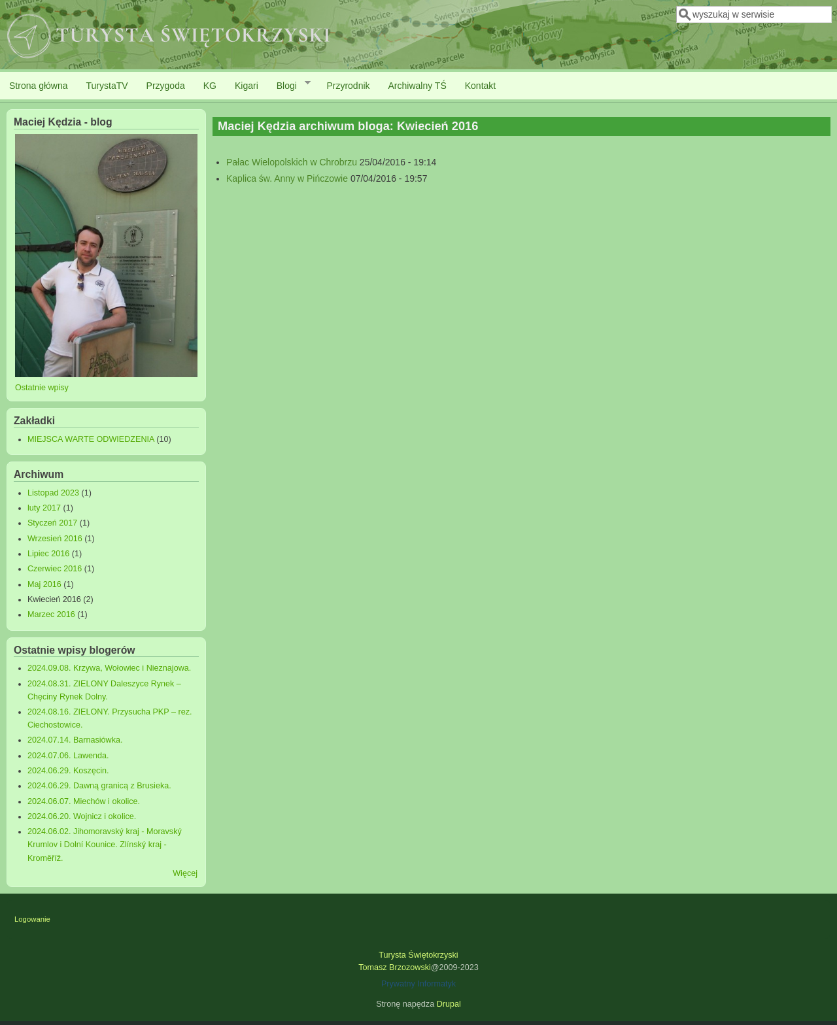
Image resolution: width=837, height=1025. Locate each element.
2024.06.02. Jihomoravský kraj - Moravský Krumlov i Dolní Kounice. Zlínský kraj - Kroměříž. (104, 844)
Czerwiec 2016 (54, 568)
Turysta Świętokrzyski (418, 955)
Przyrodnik (347, 85)
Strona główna (38, 85)
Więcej (185, 873)
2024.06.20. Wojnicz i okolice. (81, 816)
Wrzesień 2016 (54, 538)
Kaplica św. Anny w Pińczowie (287, 178)
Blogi (289, 85)
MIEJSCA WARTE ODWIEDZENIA (90, 439)
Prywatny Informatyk (418, 983)
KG (209, 85)
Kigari (246, 85)
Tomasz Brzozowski (394, 967)
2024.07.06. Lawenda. (68, 755)
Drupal (449, 1004)
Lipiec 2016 (48, 553)
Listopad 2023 (53, 492)
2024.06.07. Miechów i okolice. (83, 801)
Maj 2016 (44, 584)
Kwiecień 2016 (54, 599)
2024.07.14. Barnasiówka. (75, 740)
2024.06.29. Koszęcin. (68, 770)
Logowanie (32, 919)
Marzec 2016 (51, 614)
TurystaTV (107, 85)
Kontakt (480, 85)
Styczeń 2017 (52, 523)
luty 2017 (44, 507)
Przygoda (165, 85)
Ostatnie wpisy (42, 387)
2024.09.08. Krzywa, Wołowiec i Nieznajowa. (109, 668)
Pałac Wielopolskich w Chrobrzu (291, 162)
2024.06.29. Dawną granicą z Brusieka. (99, 785)
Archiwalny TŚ (417, 85)
